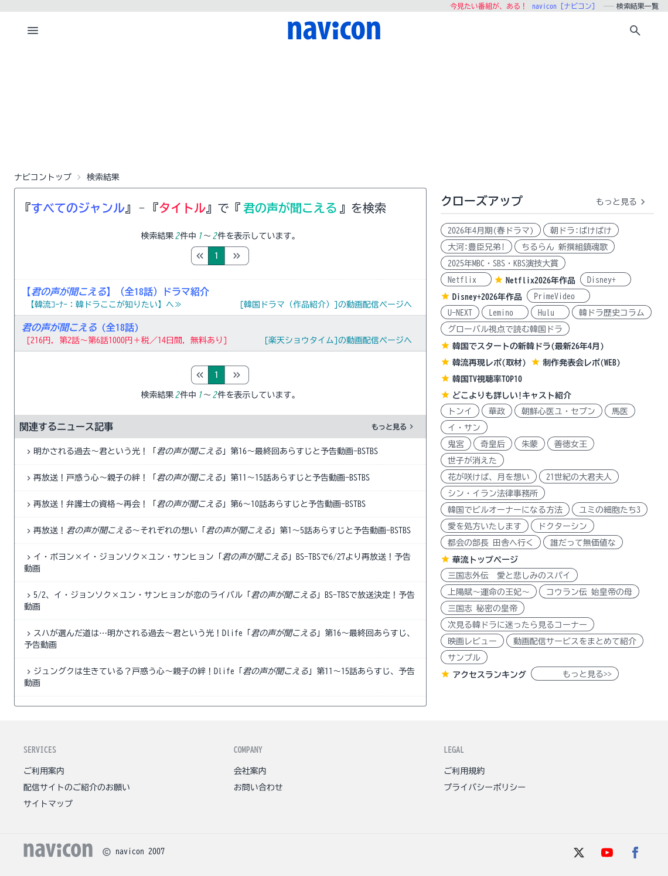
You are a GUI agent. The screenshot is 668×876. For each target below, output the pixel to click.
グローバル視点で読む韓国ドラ (505, 329)
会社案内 (250, 771)
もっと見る (394, 426)
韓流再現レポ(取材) (489, 362)
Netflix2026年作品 (540, 280)
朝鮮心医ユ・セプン (558, 411)
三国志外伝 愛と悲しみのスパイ (509, 575)
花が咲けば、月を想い (489, 477)
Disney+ (605, 280)
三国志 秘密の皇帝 (482, 608)
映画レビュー (472, 641)
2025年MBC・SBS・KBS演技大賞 (503, 263)
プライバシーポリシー (485, 787)
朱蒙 (530, 444)
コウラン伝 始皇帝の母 (589, 592)
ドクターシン (562, 526)
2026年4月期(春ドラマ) (491, 230)
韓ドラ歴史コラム (612, 313)
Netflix (466, 280)
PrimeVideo (558, 296)
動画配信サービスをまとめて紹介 (574, 641)
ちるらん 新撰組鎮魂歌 (565, 247)
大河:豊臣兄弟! (476, 247)
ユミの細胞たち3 (609, 510)
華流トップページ (485, 560)
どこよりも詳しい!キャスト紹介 (511, 395)
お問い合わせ (258, 787)
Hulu (550, 313)
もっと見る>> (575, 674)
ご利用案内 (43, 771)
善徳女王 (570, 444)
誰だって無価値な (583, 543)
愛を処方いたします (485, 526)
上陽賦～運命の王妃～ (489, 592)
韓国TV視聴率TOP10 (487, 379)
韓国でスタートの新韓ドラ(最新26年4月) (528, 346)
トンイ (460, 411)
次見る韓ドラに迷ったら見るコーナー (517, 625)
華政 (497, 411)
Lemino (505, 313)
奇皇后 (492, 444)
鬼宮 (456, 444)
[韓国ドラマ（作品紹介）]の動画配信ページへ (326, 304)
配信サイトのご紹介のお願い (76, 787)
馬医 (620, 411)
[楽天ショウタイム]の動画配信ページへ (338, 340)
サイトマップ (48, 804)
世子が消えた (472, 460)
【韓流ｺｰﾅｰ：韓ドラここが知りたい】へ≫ (104, 304)
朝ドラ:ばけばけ (581, 230)
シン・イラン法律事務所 (493, 493)
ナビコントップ (42, 177)
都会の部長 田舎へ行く (491, 543)
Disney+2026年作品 (487, 297)
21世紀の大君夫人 (579, 477)
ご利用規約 (464, 771)
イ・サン (464, 428)
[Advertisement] (334, 108)
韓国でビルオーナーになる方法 (505, 510)
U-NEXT (460, 313)
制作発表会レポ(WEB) (582, 362)
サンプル (464, 658)
